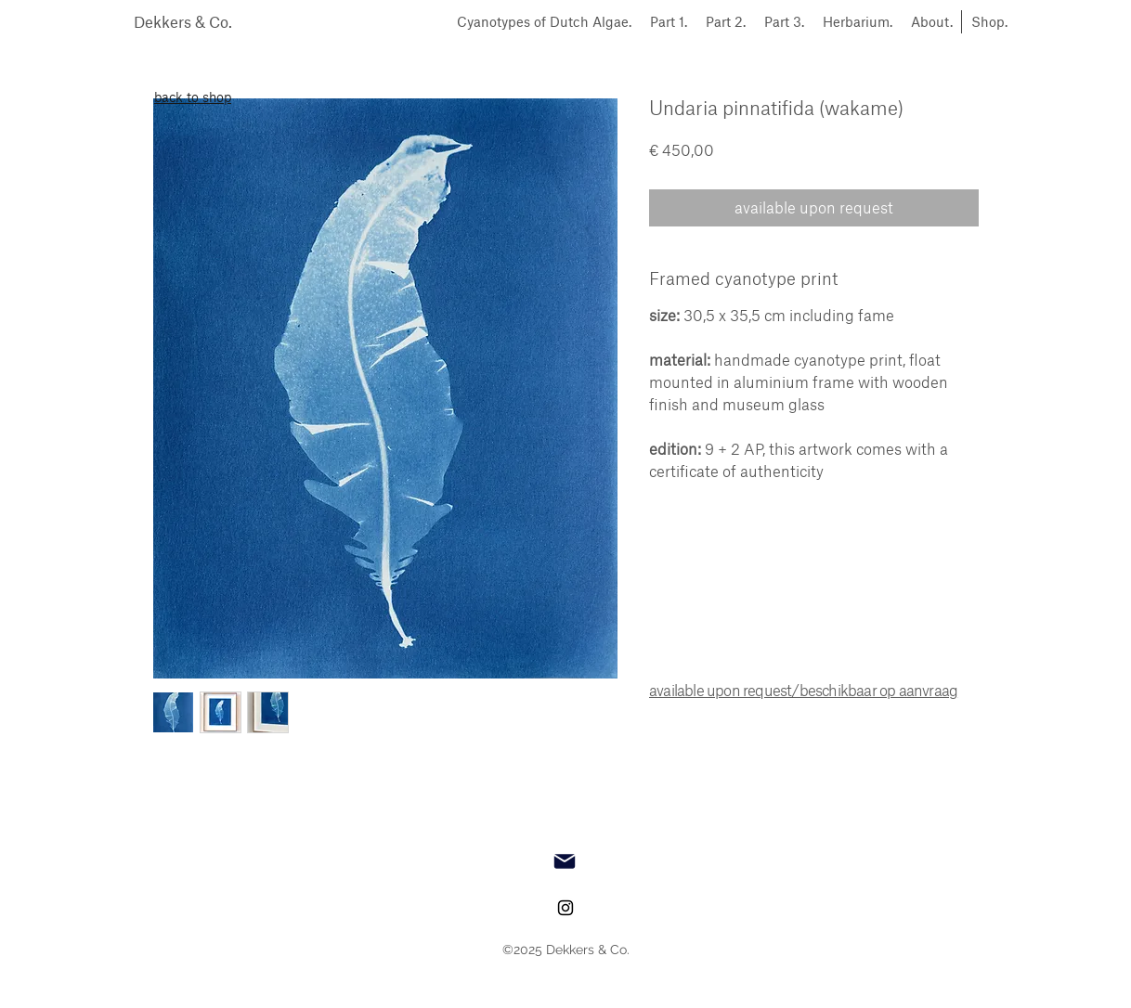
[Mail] (564, 861)
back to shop (192, 97)
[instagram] (565, 908)
